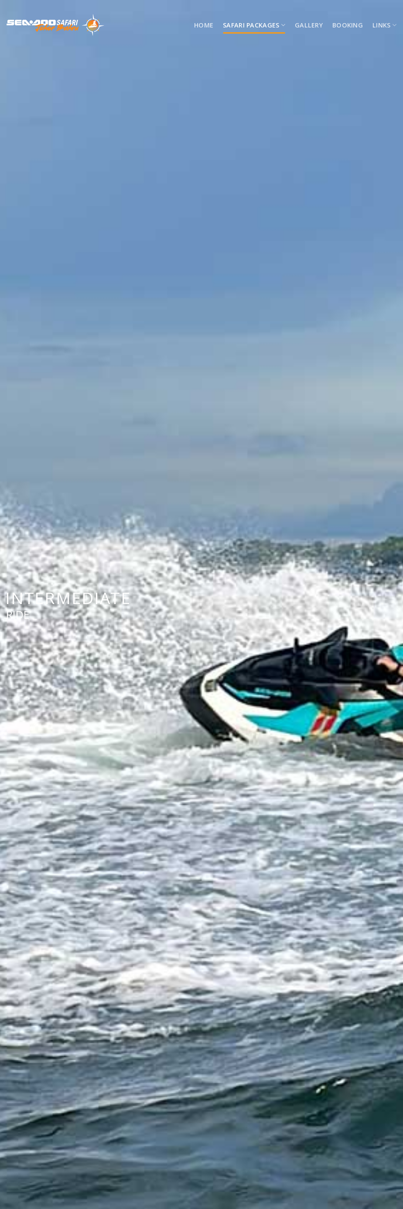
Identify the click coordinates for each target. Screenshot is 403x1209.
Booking (347, 25)
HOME (203, 25)
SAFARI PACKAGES (254, 25)
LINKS (384, 25)
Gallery (309, 25)
